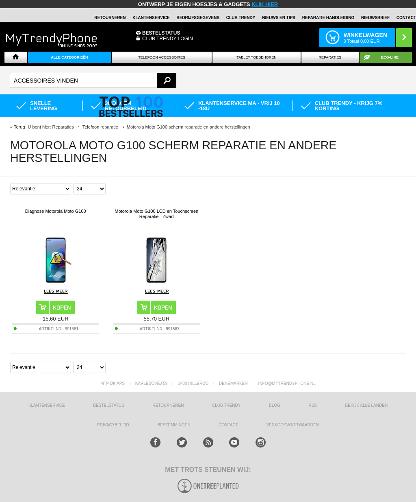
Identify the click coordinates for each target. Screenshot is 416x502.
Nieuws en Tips (278, 17)
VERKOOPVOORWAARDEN (292, 425)
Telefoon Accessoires (161, 57)
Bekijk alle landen (366, 405)
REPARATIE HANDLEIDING (328, 17)
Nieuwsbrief (375, 17)
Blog (274, 405)
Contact (406, 17)
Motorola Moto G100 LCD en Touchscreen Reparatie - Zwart (156, 214)
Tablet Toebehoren (256, 57)
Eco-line (390, 57)
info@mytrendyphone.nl (287, 383)
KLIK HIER (264, 4)
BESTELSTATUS (161, 33)
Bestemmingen (173, 425)
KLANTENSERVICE (151, 17)
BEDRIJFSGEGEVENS (197, 17)
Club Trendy (241, 17)
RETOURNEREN (110, 17)
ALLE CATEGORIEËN (69, 57)
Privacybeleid (113, 425)
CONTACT (228, 425)
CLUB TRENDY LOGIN (167, 38)
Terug (19, 126)
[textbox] (93, 80)
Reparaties (330, 57)
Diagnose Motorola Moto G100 (55, 211)
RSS (312, 405)
